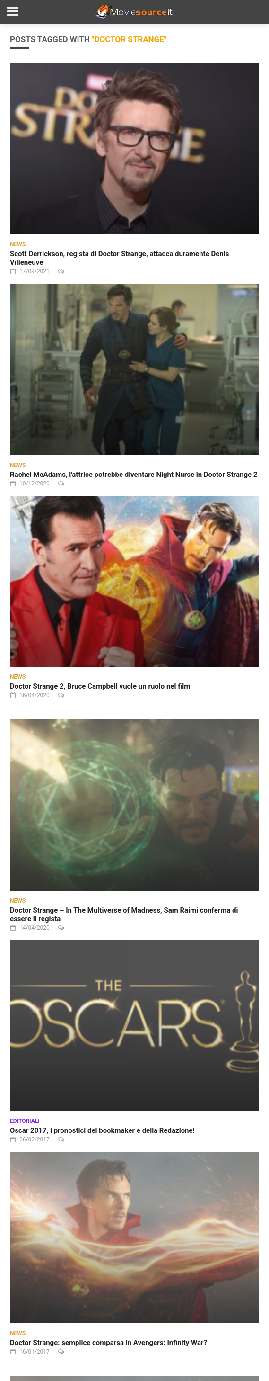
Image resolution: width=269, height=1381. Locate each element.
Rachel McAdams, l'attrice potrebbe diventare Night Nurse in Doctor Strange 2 (133, 474)
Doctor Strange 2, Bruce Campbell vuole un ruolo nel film (100, 686)
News (18, 244)
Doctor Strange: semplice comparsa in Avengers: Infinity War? (108, 1342)
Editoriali (25, 1121)
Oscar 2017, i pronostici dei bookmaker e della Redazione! (102, 1130)
